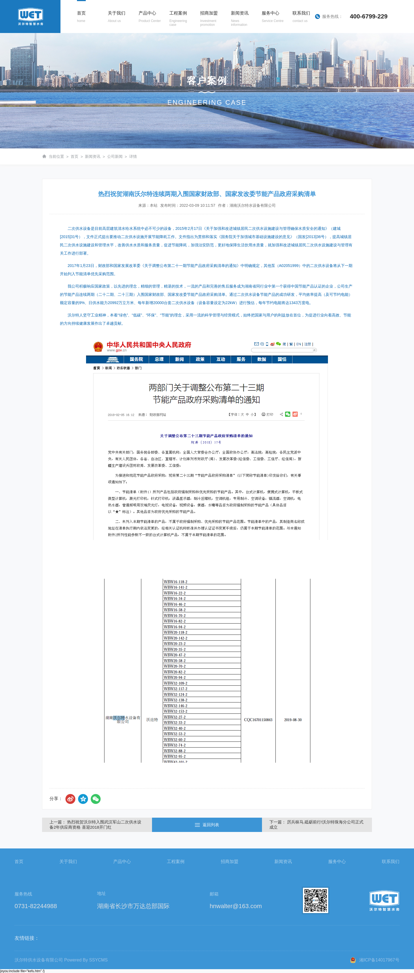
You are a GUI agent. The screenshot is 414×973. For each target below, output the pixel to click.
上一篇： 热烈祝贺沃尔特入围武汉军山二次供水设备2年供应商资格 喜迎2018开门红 (95, 824)
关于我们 (68, 861)
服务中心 (337, 861)
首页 (74, 156)
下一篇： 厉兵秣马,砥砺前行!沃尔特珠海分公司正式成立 (316, 824)
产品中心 (122, 861)
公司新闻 (115, 156)
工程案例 (175, 861)
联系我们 (390, 861)
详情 (133, 156)
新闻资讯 (92, 156)
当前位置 (56, 156)
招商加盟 (229, 861)
